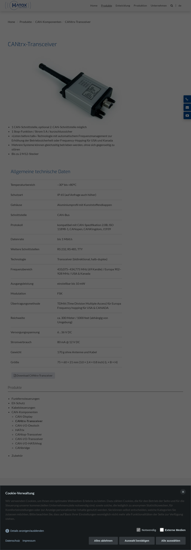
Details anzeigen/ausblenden (27, 530)
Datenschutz (12, 540)
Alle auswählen (170, 540)
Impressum (29, 540)
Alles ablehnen (103, 540)
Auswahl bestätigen (137, 540)
